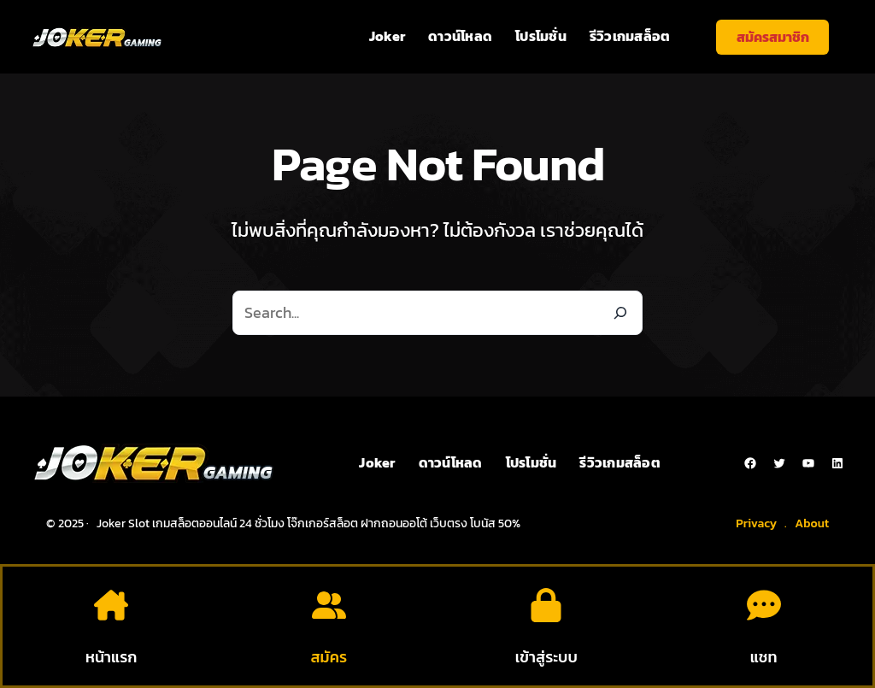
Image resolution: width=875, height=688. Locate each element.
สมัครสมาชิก (773, 36)
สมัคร (328, 656)
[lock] (546, 605)
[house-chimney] (111, 605)
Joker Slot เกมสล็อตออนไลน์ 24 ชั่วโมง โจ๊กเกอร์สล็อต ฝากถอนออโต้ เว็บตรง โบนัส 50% (308, 523)
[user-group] (329, 605)
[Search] (620, 313)
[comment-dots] (764, 605)
